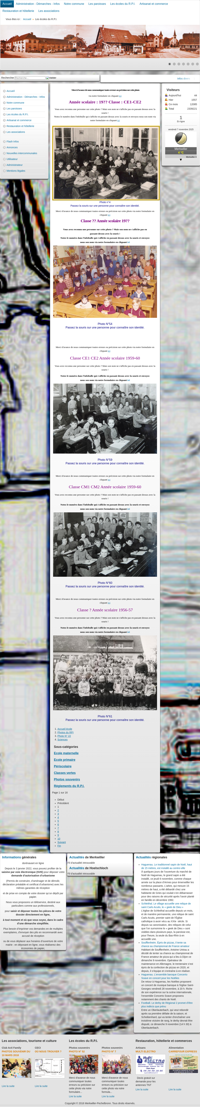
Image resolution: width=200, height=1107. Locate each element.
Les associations (48, 10)
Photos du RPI (66, 732)
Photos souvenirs (67, 779)
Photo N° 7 (109, 1051)
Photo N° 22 (64, 736)
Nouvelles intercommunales (22, 153)
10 (59, 838)
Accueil (7, 3)
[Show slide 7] (197, 64)
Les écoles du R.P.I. (122, 3)
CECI (38, 1047)
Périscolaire (63, 766)
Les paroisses (97, 3)
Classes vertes (65, 773)
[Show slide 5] (188, 64)
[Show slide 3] (178, 64)
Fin (59, 845)
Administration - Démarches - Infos (38, 3)
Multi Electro (146, 1051)
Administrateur (15, 165)
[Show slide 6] (192, 64)
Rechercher (7, 77)
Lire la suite (8, 1086)
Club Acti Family (11, 1047)
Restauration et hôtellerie (18, 10)
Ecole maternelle (66, 753)
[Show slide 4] (183, 64)
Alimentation (176, 1047)
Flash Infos (13, 141)
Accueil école (65, 728)
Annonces (12, 147)
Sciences (63, 739)
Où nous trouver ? (48, 1051)
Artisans (141, 1047)
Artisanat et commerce (154, 3)
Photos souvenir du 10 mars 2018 (16, 1053)
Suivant (62, 842)
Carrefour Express (183, 1051)
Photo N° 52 (77, 1051)
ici (120, 96)
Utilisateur (12, 159)
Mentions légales (16, 170)
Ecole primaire (64, 760)
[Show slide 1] (169, 64)
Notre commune (74, 3)
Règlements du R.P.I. (69, 786)
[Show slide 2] (174, 64)
